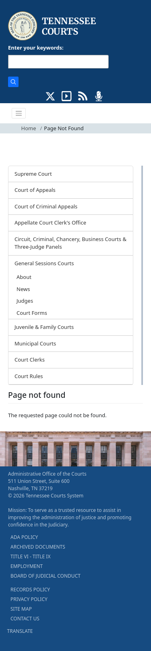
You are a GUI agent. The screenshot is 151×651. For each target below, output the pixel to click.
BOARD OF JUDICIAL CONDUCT (45, 575)
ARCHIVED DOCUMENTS (37, 546)
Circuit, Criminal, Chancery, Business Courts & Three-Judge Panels (70, 243)
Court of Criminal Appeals (45, 206)
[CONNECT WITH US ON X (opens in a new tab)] (51, 95)
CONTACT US (24, 618)
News (23, 289)
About (24, 277)
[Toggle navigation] (19, 113)
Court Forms (32, 312)
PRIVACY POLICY (29, 599)
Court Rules (28, 376)
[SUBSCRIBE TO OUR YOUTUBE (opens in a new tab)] (67, 95)
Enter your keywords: (36, 47)
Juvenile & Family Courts (44, 327)
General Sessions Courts (44, 263)
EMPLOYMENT (26, 566)
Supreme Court (33, 173)
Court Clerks (29, 359)
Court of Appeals (35, 189)
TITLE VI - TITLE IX (30, 556)
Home (28, 128)
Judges (25, 300)
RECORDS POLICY (30, 589)
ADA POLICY (24, 537)
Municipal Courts (35, 343)
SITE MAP (21, 608)
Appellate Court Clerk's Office (50, 222)
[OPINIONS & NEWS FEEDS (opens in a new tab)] (83, 95)
